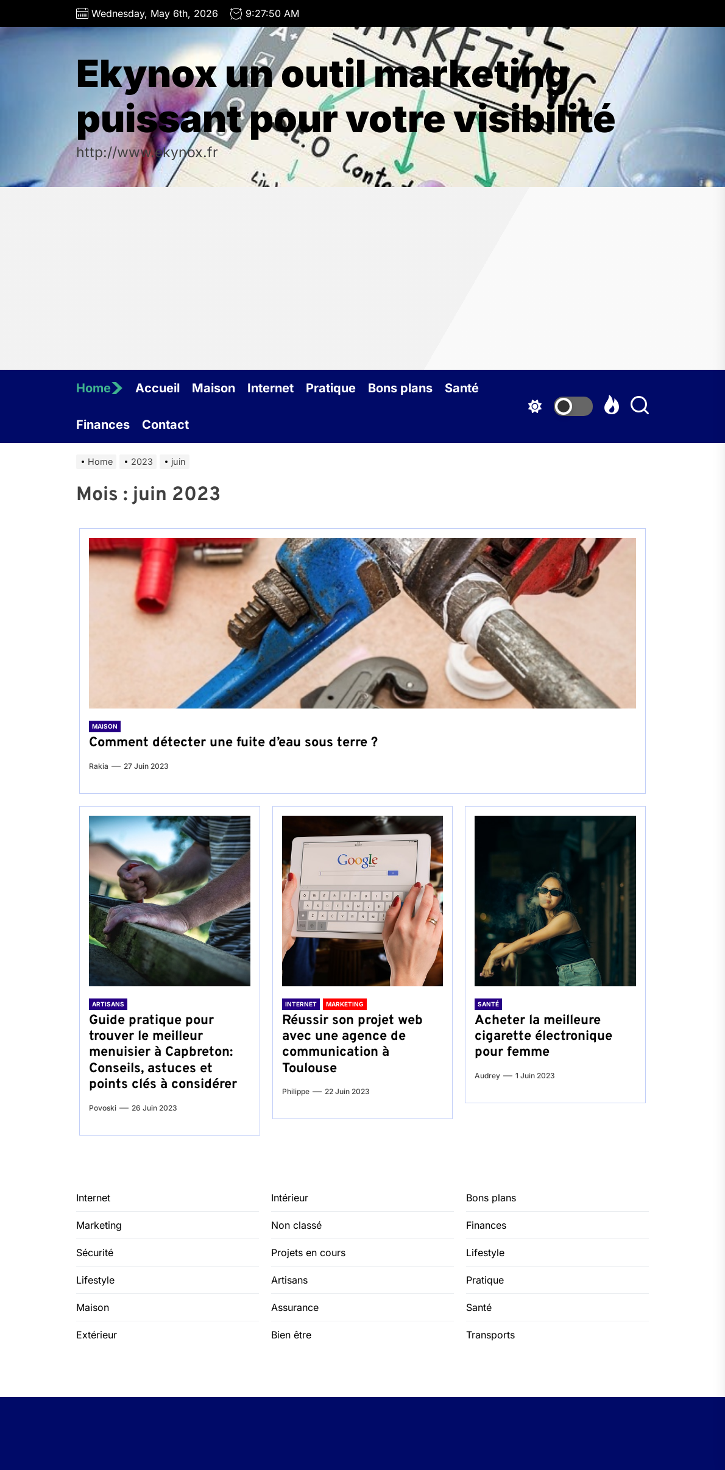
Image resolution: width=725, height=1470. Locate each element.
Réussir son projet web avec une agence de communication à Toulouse (352, 1044)
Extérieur (96, 1335)
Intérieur (289, 1198)
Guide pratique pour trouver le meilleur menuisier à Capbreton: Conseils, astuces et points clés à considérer (163, 1053)
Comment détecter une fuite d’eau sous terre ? (233, 743)
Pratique (331, 388)
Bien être (291, 1335)
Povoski (102, 1107)
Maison (213, 388)
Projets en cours (308, 1252)
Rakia (98, 766)
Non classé (296, 1225)
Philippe (295, 1091)
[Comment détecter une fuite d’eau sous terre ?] (362, 623)
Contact (165, 424)
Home (99, 388)
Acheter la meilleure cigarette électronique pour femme (543, 1036)
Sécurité (94, 1252)
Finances (103, 424)
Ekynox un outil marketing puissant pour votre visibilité (346, 96)
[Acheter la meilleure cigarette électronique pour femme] (555, 901)
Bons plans (400, 388)
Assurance (295, 1307)
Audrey (487, 1075)
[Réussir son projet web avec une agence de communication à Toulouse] (363, 901)
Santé (462, 388)
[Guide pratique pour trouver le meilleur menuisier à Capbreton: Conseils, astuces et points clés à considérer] (169, 901)
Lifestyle (95, 1280)
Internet (270, 388)
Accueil (157, 388)
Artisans (108, 1004)
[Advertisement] (362, 278)
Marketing (345, 1004)
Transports (490, 1335)
